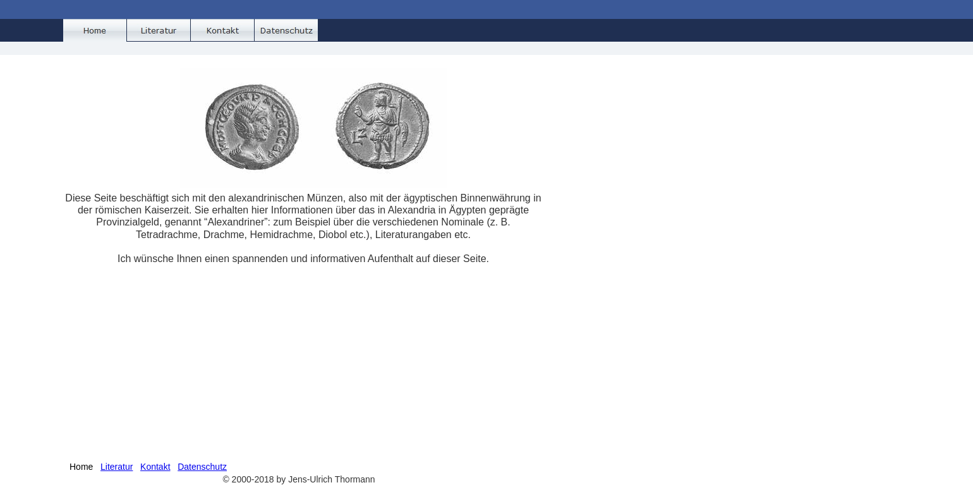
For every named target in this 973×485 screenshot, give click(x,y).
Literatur (116, 467)
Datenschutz (202, 467)
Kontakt (155, 467)
